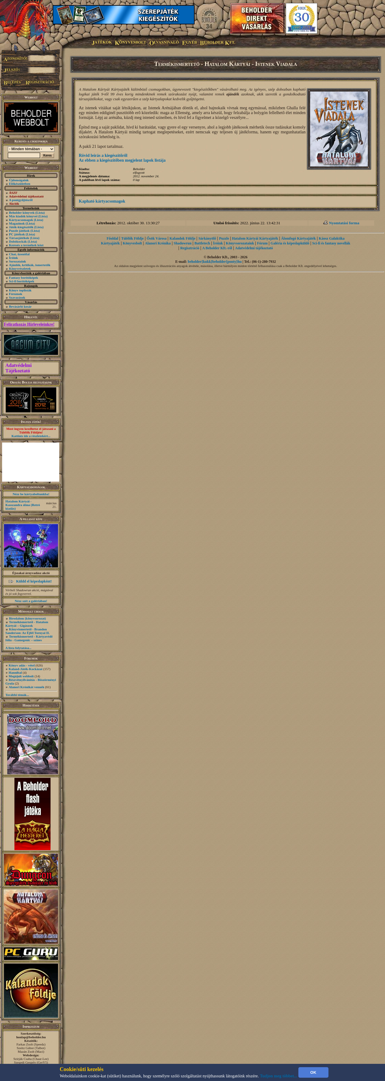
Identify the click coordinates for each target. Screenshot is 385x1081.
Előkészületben (19, 183)
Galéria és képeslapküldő (290, 243)
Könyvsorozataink (240, 243)
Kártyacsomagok (21, 220)
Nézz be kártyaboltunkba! (31, 494)
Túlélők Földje (132, 238)
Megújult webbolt (21, 676)
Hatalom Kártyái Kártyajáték (255, 238)
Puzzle (224, 238)
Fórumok (15, 294)
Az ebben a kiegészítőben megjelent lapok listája (122, 160)
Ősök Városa (157, 238)
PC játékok (17, 234)
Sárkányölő (207, 238)
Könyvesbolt (132, 243)
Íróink (13, 257)
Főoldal (112, 238)
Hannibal (15, 672)
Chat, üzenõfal (19, 254)
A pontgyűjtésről (21, 200)
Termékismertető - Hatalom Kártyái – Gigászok (26, 623)
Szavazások (17, 297)
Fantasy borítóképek (23, 277)
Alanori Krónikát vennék (27, 687)
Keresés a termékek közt (26, 245)
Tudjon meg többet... (278, 1076)
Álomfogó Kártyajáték (298, 238)
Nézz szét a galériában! (31, 601)
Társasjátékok (19, 238)
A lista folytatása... (18, 648)
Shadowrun (182, 243)
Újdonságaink (19, 180)
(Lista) (40, 212)
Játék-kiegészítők (21, 227)
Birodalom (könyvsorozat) (27, 618)
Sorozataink (17, 261)
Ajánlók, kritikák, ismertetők (30, 265)
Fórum (262, 243)
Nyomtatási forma (344, 223)
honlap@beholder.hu (31, 1037)
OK (313, 1072)
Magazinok (17, 223)
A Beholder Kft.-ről (217, 248)
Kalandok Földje (182, 238)
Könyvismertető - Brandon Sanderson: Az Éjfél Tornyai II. (27, 631)
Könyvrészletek (20, 268)
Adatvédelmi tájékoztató (254, 248)
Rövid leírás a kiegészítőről (103, 155)
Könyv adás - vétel (22, 665)
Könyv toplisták (20, 290)
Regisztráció (189, 248)
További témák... (17, 695)
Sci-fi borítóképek (21, 281)
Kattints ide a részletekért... (31, 436)
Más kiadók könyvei (23, 216)
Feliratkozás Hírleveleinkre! (29, 324)
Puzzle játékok (19, 230)
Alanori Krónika (158, 243)
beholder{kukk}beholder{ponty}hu (215, 261)
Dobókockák (18, 241)
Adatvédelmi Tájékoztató (18, 368)
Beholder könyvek (22, 212)
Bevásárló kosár (20, 306)
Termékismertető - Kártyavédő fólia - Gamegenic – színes (29, 638)
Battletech (202, 243)
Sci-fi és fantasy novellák (331, 243)
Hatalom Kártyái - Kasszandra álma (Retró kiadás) (22, 504)
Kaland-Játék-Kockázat (25, 669)
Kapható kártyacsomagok (102, 201)
